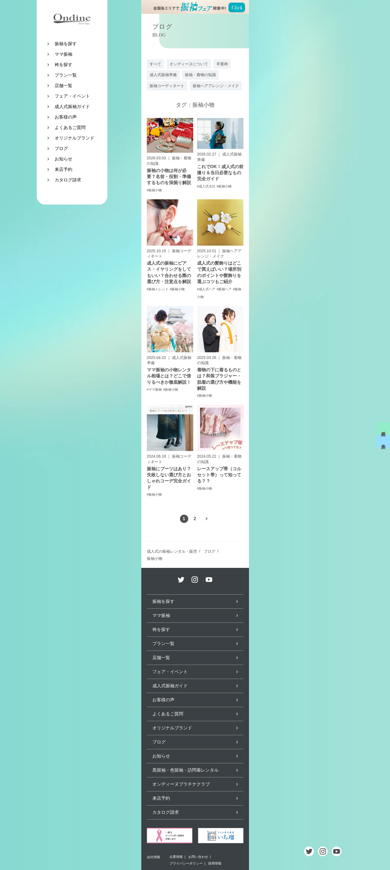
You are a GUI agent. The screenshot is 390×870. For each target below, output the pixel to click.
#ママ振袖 (154, 389)
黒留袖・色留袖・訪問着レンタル (185, 770)
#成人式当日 (206, 186)
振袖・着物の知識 (200, 74)
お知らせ (63, 159)
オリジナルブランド (74, 138)
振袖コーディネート (167, 86)
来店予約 (63, 169)
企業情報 (176, 857)
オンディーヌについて (188, 64)
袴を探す (63, 64)
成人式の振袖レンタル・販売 (172, 551)
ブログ (61, 148)
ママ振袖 (63, 54)
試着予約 (383, 428)
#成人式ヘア (206, 289)
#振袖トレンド (158, 289)
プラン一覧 (66, 75)
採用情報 (214, 863)
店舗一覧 (63, 85)
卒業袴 (222, 64)
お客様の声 (66, 117)
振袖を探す (66, 43)
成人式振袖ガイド (72, 106)
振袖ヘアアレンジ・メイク (216, 86)
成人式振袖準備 (163, 74)
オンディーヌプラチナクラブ (181, 784)
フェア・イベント (72, 96)
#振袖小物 (154, 190)
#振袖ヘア (224, 289)
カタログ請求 (68, 180)
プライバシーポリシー (186, 863)
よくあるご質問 (70, 127)
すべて (155, 64)
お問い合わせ (198, 857)
